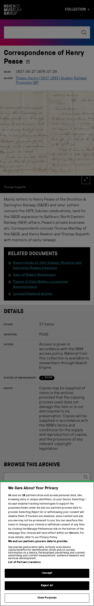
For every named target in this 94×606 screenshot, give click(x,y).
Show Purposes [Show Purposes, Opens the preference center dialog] (47, 598)
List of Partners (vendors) (24, 562)
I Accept (47, 573)
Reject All (47, 586)
